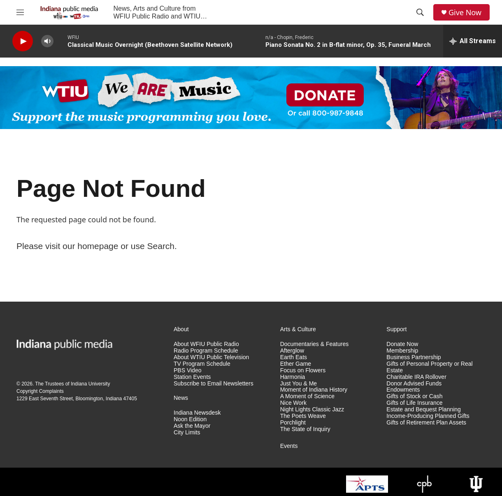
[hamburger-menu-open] (20, 12)
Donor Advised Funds (414, 384)
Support (396, 329)
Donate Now (402, 344)
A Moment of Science (307, 396)
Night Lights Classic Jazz (312, 409)
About (181, 329)
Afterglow (292, 351)
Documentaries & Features (314, 344)
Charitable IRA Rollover (416, 377)
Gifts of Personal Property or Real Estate (429, 367)
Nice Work (293, 403)
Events (289, 446)
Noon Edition (190, 419)
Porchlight (293, 423)
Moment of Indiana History (313, 390)
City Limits (187, 432)
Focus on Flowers (302, 370)
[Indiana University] (476, 484)
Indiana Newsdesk (197, 413)
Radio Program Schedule (206, 351)
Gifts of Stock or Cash (414, 396)
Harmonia (292, 377)
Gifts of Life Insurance (414, 403)
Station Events (192, 377)
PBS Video (187, 370)
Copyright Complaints (40, 391)
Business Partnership (413, 357)
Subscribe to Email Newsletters (213, 384)
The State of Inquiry (305, 429)
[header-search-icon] (420, 12)
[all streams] (472, 41)
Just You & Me (298, 384)
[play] (22, 41)
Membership (402, 351)
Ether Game (295, 364)
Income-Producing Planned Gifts (427, 416)
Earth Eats (293, 357)
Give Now (465, 12)
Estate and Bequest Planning (423, 409)
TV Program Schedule (202, 364)
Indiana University (90, 384)
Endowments (403, 390)
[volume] (47, 41)
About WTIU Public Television (211, 357)
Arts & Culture (298, 329)
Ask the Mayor (192, 426)
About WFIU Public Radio (206, 344)
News (181, 398)
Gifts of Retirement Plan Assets (426, 423)
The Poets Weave (303, 416)
